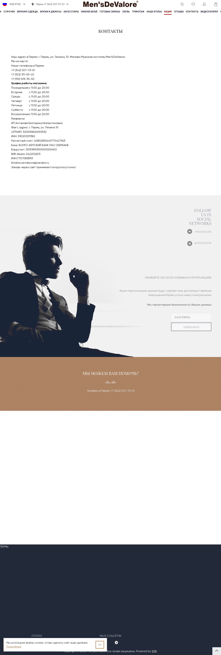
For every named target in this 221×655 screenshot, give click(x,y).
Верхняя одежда (27, 11)
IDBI (154, 651)
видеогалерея (209, 11)
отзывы (179, 11)
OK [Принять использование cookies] (100, 645)
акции (168, 11)
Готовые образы (110, 11)
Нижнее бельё (89, 11)
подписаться (185, 327)
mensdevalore (196, 232)
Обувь (126, 11)
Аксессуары (71, 11)
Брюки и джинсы (50, 11)
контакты (192, 11)
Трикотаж (138, 11)
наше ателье (154, 11)
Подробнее (13, 646)
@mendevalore (196, 243)
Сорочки (9, 11)
